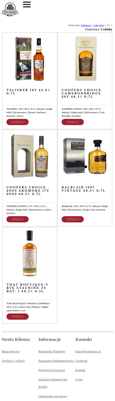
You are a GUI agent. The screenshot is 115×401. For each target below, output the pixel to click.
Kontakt (80, 370)
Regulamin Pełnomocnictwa (56, 360)
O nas (79, 379)
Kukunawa (86, 25)
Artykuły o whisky (13, 360)
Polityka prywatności (51, 370)
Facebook (81, 360)
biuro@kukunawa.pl (88, 351)
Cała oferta (99, 25)
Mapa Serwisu (10, 351)
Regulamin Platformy (51, 351)
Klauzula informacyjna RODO (52, 383)
